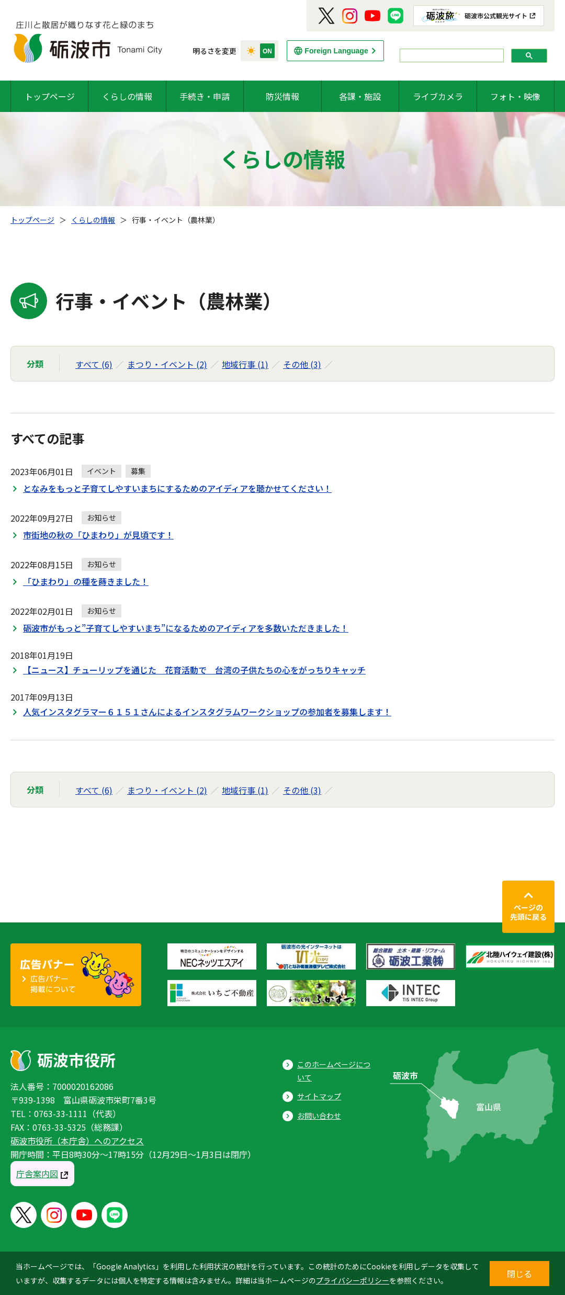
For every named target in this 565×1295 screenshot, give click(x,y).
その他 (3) (302, 364)
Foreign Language (336, 51)
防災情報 (282, 96)
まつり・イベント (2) (167, 364)
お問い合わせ (319, 1115)
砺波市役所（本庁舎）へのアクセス (77, 1140)
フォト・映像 (515, 96)
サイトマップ (319, 1096)
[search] (450, 56)
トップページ (50, 96)
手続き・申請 (204, 96)
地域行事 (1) (245, 364)
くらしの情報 (127, 96)
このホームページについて (333, 1071)
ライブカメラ (438, 96)
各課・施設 (360, 96)
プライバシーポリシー (352, 1280)
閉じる (519, 1273)
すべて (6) (93, 364)
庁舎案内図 (37, 1173)
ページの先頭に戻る (528, 912)
